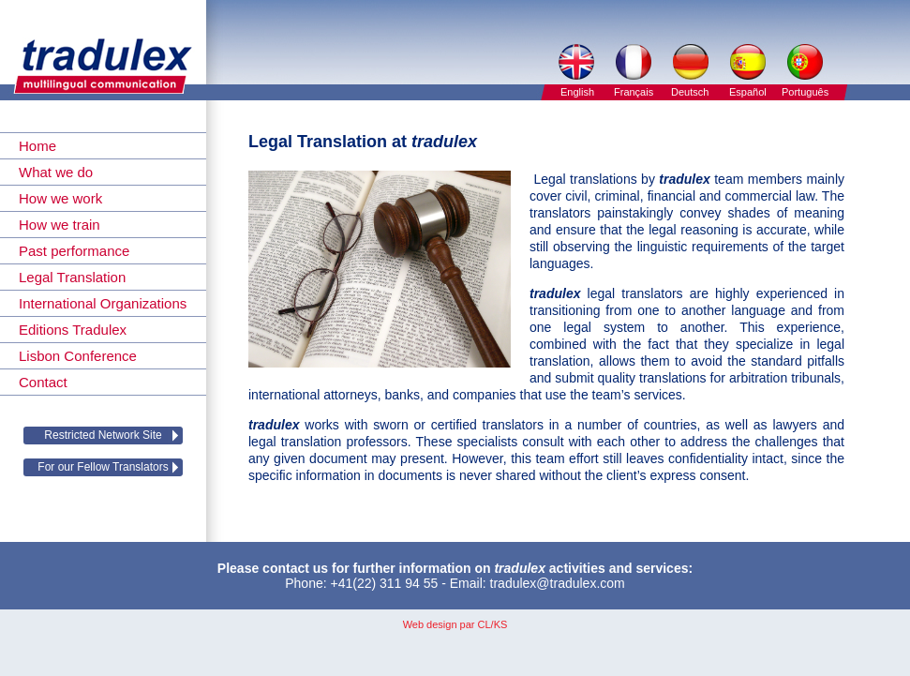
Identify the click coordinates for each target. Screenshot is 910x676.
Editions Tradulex (73, 330)
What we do (56, 172)
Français (633, 92)
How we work (60, 198)
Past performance (74, 251)
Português (805, 92)
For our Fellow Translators (102, 466)
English (577, 92)
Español (748, 92)
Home (37, 146)
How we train (59, 225)
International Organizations (102, 303)
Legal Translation (72, 277)
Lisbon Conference (78, 356)
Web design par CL (447, 624)
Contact (43, 382)
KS (501, 624)
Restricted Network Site (102, 435)
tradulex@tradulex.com (557, 583)
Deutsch (690, 92)
